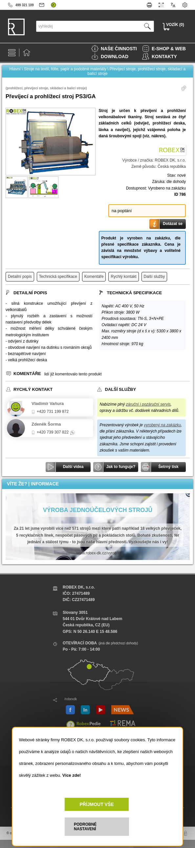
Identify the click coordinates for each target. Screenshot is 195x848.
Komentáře (94, 276)
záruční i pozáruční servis (148, 404)
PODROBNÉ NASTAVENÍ (85, 826)
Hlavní (15, 69)
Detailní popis (20, 276)
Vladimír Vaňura (48, 403)
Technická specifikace (58, 276)
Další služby (154, 276)
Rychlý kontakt (123, 276)
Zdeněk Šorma (46, 424)
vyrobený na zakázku (162, 425)
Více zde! (71, 775)
